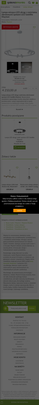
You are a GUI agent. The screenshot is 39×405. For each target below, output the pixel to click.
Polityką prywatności (14, 201)
